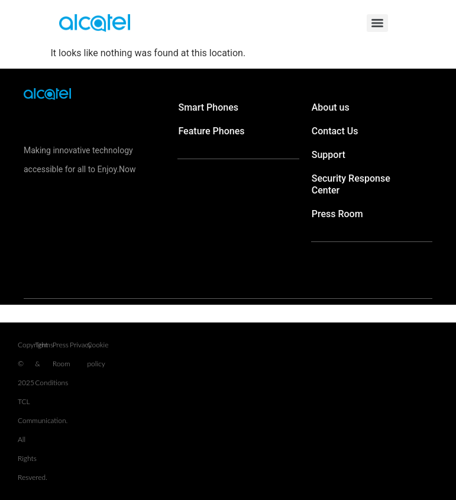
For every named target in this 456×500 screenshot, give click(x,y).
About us (331, 107)
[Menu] (377, 23)
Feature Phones (211, 131)
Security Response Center (351, 184)
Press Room (337, 214)
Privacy (81, 344)
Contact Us (335, 131)
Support (328, 154)
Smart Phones (208, 107)
